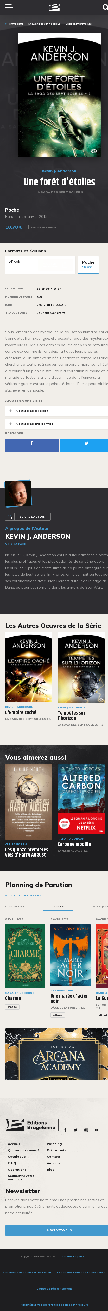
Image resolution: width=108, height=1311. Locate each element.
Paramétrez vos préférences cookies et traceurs (54, 1304)
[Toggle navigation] (11, 7)
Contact (53, 1156)
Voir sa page (15, 544)
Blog (51, 1169)
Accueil (14, 1144)
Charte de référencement (54, 1288)
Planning (54, 1144)
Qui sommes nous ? (23, 1150)
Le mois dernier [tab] (14, 906)
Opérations (17, 1169)
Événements (56, 1150)
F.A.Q (12, 1163)
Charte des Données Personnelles (81, 1272)
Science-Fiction (49, 289)
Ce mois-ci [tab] (58, 906)
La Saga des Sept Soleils (44, 24)
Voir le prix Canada (43, 227)
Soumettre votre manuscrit (21, 1177)
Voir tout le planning (23, 895)
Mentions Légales (71, 1256)
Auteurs (53, 1163)
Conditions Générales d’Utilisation (27, 1272)
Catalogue (16, 24)
